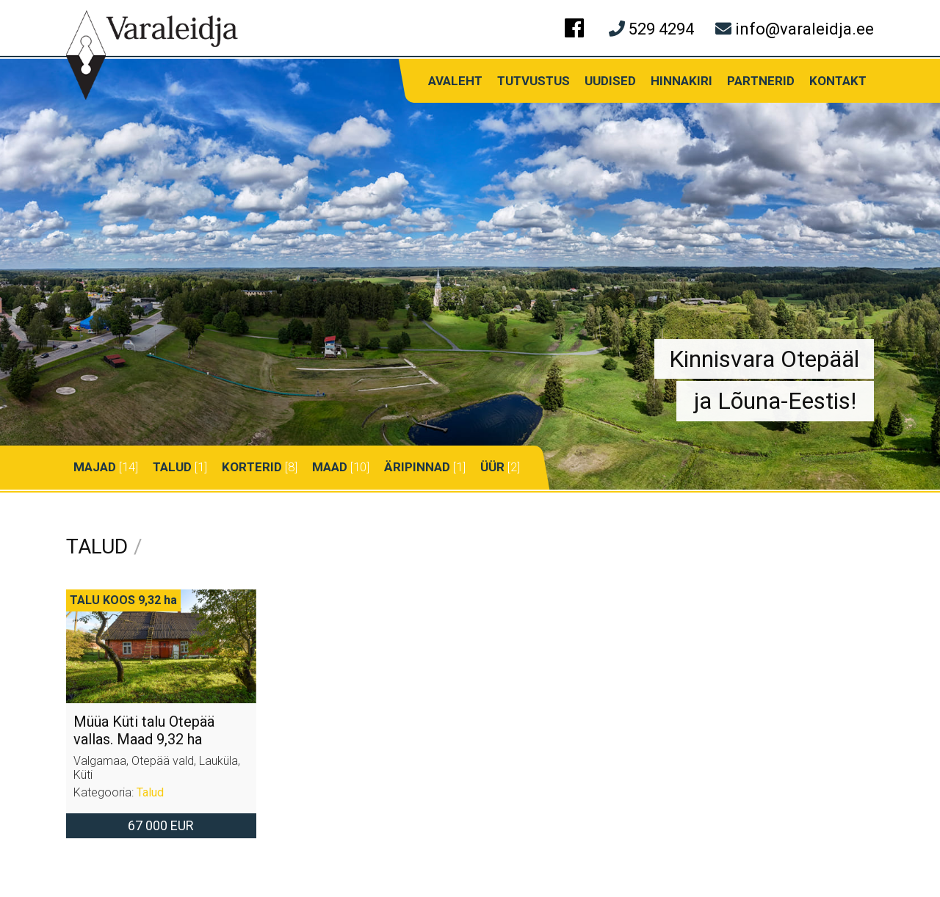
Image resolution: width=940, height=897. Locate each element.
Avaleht (455, 80)
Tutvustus (533, 80)
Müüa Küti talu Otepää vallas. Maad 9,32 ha (143, 730)
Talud (172, 467)
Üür (492, 467)
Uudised (610, 80)
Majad (94, 467)
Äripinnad (417, 467)
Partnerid (761, 80)
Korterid (252, 467)
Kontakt (838, 80)
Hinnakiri (681, 80)
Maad (329, 467)
